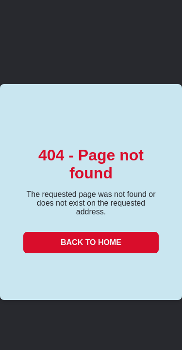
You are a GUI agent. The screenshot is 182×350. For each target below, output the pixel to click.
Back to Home (91, 242)
